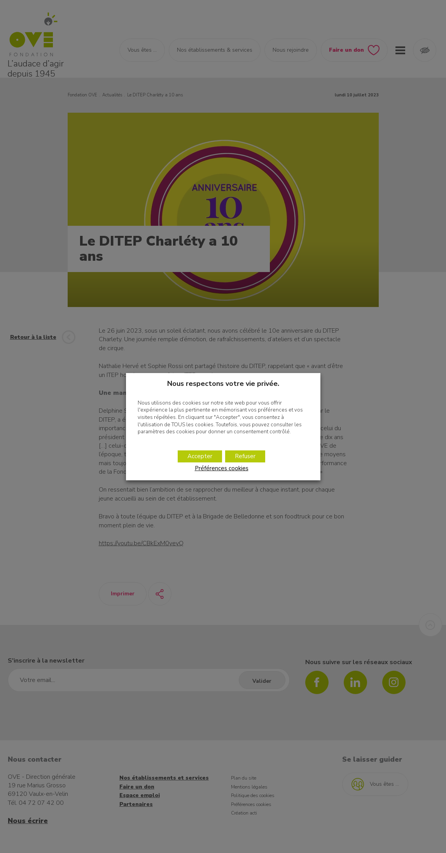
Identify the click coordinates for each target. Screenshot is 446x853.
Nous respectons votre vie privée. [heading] (223, 383)
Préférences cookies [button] (221, 468)
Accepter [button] (199, 456)
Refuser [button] (245, 456)
